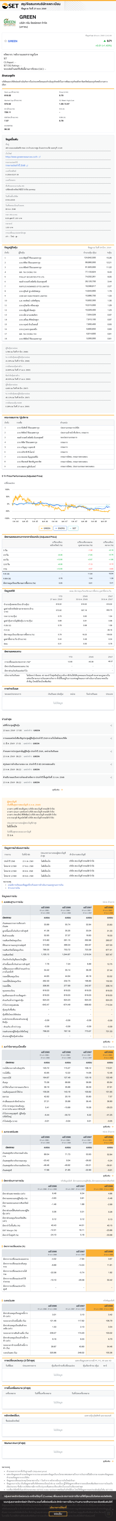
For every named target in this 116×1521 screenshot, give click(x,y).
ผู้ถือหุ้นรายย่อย (12, 348)
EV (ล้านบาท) (9, 109)
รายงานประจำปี (12, 162)
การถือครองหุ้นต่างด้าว (14, 366)
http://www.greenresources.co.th (23, 156)
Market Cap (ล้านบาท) (13, 100)
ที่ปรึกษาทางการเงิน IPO (15, 186)
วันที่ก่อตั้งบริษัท (12, 196)
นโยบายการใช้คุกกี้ (58, 1507)
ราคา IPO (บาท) (11, 214)
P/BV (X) (62, 117)
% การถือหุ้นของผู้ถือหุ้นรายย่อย (18, 357)
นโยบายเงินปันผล (12, 675)
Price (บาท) (63, 92)
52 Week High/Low (66, 100)
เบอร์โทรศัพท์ (11, 171)
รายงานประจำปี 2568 (17, 165)
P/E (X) (61, 109)
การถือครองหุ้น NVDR (14, 403)
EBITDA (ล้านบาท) (11, 117)
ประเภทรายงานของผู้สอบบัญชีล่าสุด (22, 823)
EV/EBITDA (8, 125)
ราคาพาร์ (9, 223)
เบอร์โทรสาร (10, 180)
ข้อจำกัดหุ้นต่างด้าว (13, 375)
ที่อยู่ (7, 144)
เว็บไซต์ (9, 153)
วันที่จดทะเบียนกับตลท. (15, 205)
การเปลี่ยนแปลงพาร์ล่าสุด (16, 233)
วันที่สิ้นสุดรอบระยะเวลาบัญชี (19, 831)
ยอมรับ (58, 1513)
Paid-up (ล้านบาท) (11, 92)
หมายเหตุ (6, 1467)
